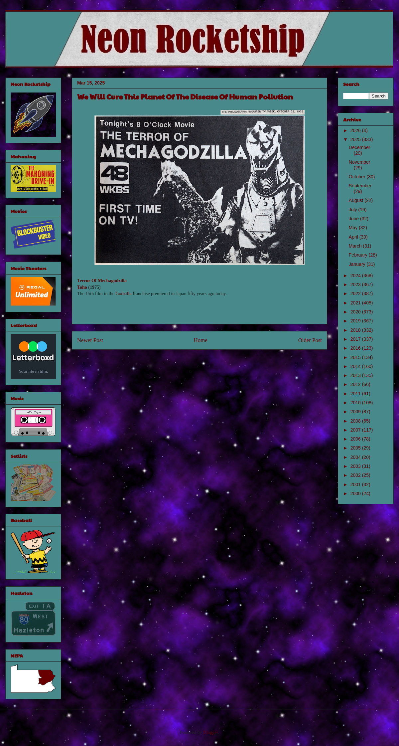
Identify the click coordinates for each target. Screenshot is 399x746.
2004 (356, 457)
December (359, 147)
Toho (82, 287)
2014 (356, 366)
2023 (356, 284)
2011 (356, 393)
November (359, 162)
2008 (356, 421)
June (354, 218)
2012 (356, 384)
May (354, 227)
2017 (356, 339)
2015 (356, 357)
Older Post (310, 340)
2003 (356, 466)
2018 (356, 330)
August (356, 200)
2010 (356, 402)
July (353, 209)
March (356, 246)
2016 (356, 348)
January (358, 264)
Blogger (210, 732)
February (359, 255)
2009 (356, 411)
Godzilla (123, 293)
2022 (356, 293)
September (360, 185)
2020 (356, 311)
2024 (356, 275)
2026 (356, 130)
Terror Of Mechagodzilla (102, 280)
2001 (356, 484)
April (354, 237)
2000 (356, 493)
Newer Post (90, 340)
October (358, 176)
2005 (356, 448)
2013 (356, 375)
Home (200, 340)
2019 (356, 320)
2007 (356, 430)
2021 (356, 302)
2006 (356, 439)
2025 (356, 139)
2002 (356, 475)
